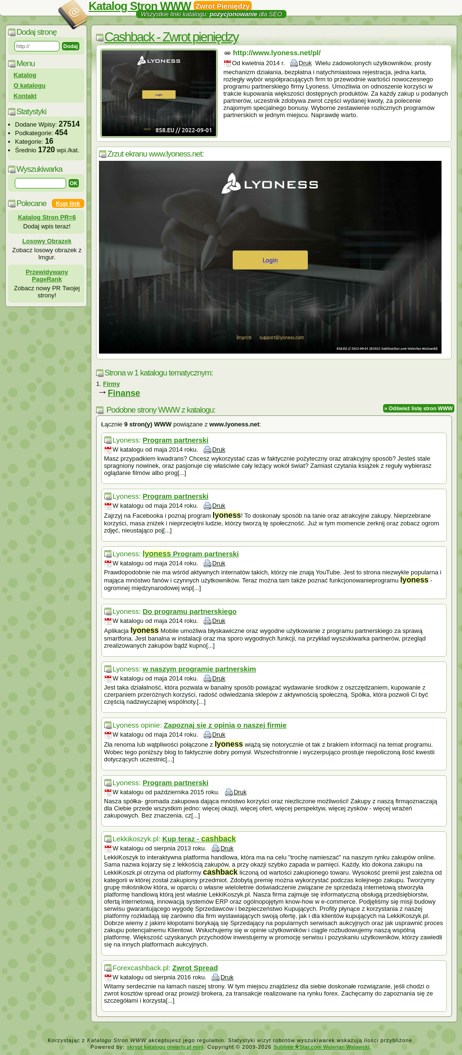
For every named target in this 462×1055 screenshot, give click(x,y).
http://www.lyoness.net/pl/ (277, 53)
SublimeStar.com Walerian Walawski (322, 1047)
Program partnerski (175, 440)
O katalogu (30, 85)
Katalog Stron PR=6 (47, 217)
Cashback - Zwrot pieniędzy (171, 37)
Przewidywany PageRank (47, 275)
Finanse (124, 393)
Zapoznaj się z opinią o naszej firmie (225, 725)
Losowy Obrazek (46, 241)
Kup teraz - (199, 839)
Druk (305, 63)
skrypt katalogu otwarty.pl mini (165, 1047)
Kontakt (25, 95)
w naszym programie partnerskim (199, 669)
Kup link (68, 203)
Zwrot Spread (195, 968)
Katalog (25, 75)
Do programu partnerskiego (190, 611)
